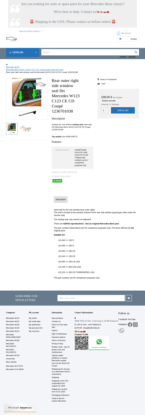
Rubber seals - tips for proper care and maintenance (61, 349)
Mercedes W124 (12, 331)
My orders (33, 318)
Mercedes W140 (12, 328)
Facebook (122, 319)
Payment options (58, 337)
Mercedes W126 (12, 325)
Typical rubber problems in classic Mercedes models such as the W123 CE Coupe (61, 360)
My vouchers (34, 331)
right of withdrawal (59, 334)
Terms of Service (58, 340)
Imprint (54, 330)
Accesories (10, 359)
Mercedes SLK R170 (14, 366)
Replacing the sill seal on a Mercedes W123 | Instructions (61, 371)
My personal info (35, 328)
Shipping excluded (109, 100)
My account (34, 313)
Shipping (55, 377)
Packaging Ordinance (60, 395)
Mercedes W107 (12, 321)
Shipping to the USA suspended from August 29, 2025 (60, 383)
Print (103, 84)
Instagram (122, 324)
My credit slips (34, 321)
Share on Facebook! (108, 79)
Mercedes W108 (12, 340)
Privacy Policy (57, 344)
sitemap (132, 57)
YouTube (132, 319)
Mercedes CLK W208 (15, 369)
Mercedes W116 (12, 355)
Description (61, 199)
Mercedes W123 (12, 318)
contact (123, 57)
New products (57, 318)
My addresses (34, 325)
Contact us (56, 321)
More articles (11, 362)
